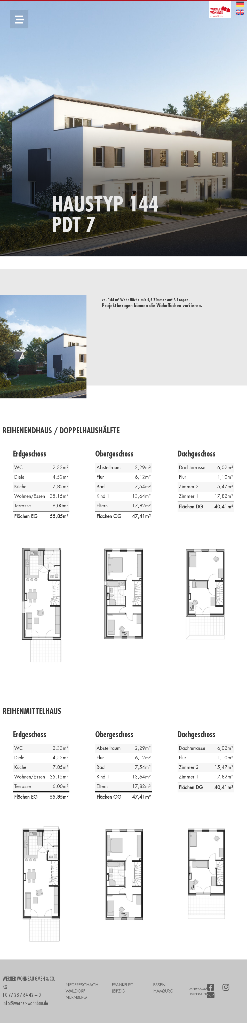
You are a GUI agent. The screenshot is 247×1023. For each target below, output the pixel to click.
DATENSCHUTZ (200, 994)
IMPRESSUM (198, 988)
